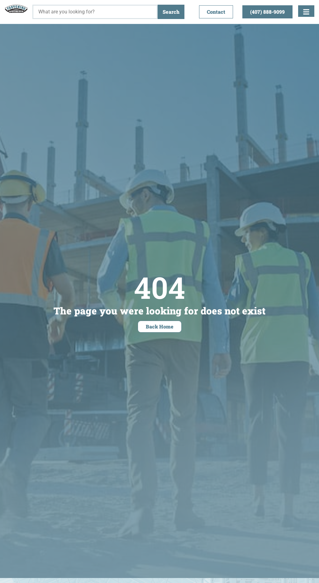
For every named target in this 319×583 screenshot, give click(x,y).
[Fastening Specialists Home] (16, 9)
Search (171, 11)
